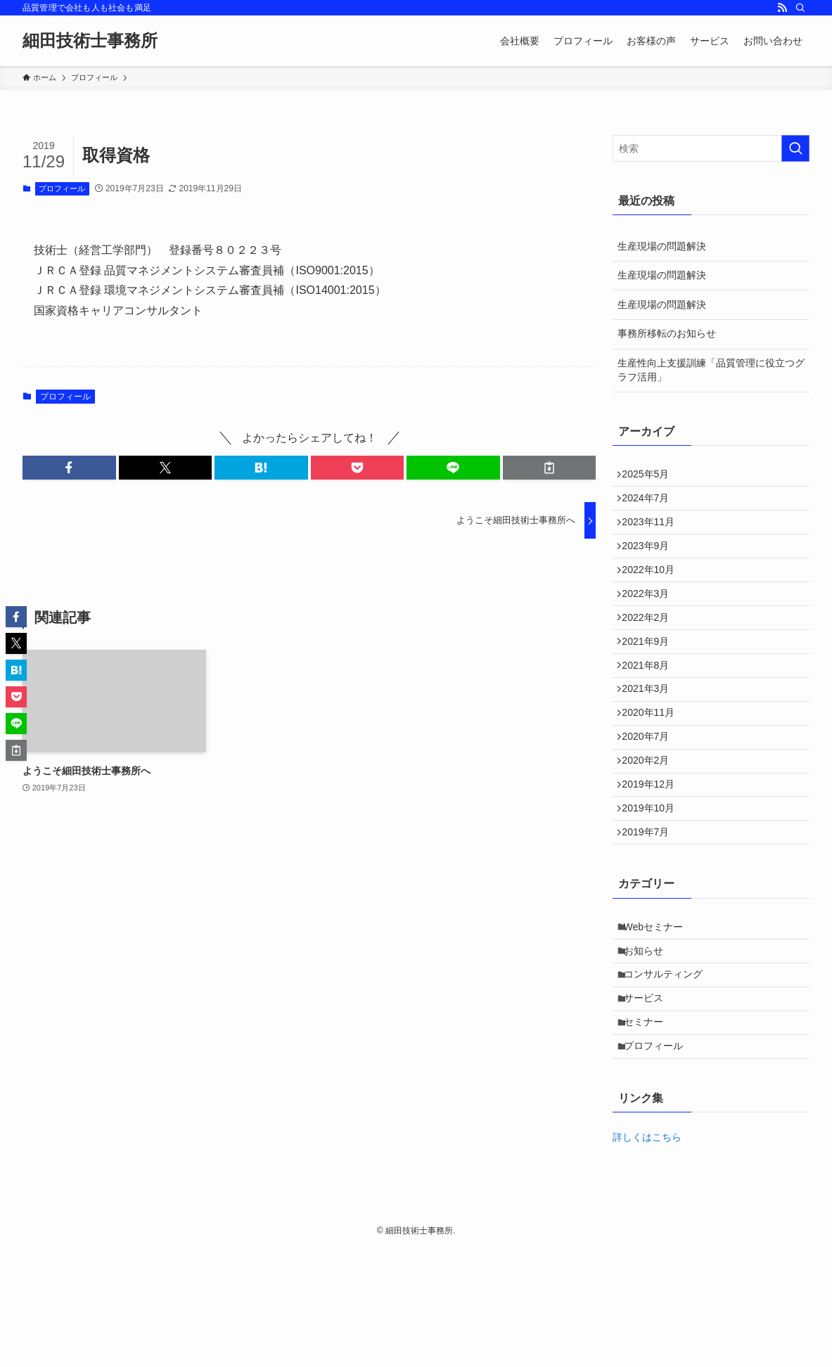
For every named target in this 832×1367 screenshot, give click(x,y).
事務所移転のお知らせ (666, 333)
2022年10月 (653, 593)
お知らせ (650, 1045)
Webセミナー (660, 1015)
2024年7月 (650, 505)
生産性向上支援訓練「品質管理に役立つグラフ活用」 (711, 370)
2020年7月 (650, 798)
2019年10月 (653, 886)
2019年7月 (650, 915)
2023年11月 (653, 535)
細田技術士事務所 (90, 40)
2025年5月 (650, 476)
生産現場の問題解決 (661, 246)
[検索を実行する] (795, 148)
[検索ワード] (711, 148)
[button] (69, 468)
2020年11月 (653, 769)
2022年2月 (650, 651)
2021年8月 (650, 711)
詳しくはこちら (647, 1256)
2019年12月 (653, 857)
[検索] (800, 7)
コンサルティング (669, 1073)
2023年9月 (650, 564)
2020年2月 (650, 827)
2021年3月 (650, 739)
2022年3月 (650, 623)
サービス (650, 1103)
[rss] (782, 7)
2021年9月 (650, 681)
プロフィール (62, 188)
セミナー (650, 1132)
